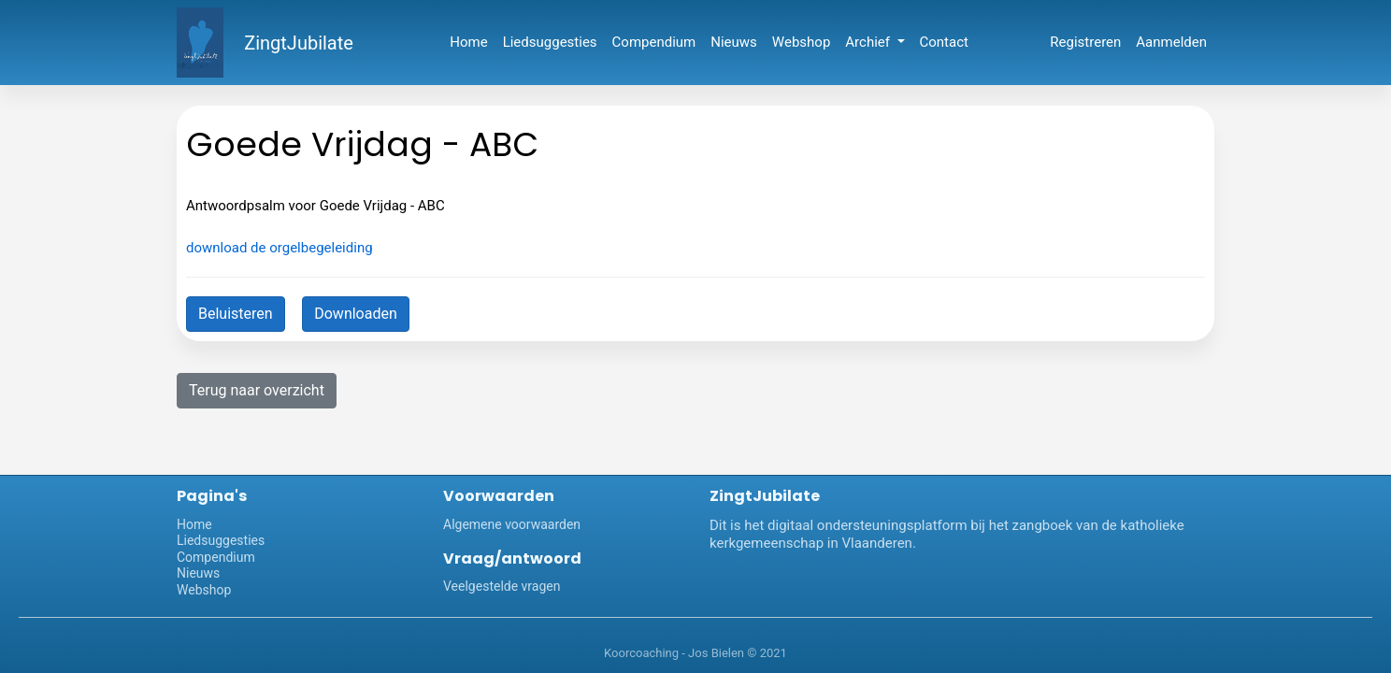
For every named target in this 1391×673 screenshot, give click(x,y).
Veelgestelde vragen (501, 586)
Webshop (801, 42)
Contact (944, 42)
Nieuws (733, 42)
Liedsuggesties (550, 42)
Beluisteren (235, 313)
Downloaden (355, 313)
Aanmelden (1171, 42)
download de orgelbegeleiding (279, 247)
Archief (869, 42)
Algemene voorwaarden (512, 524)
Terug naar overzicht (256, 390)
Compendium (654, 42)
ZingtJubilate (298, 43)
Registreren (1085, 42)
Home (468, 42)
